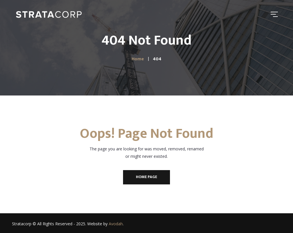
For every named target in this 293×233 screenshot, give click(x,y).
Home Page (146, 177)
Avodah (116, 223)
